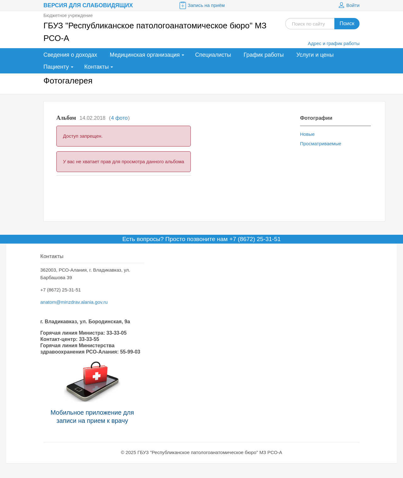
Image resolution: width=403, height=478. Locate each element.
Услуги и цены (314, 55)
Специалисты (213, 55)
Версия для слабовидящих (88, 5)
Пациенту (56, 67)
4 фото (119, 118)
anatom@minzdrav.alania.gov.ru (74, 302)
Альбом (66, 118)
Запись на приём (201, 5)
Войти (348, 5)
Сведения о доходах (70, 55)
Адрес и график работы (334, 43)
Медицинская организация (144, 55)
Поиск (346, 23)
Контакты (96, 67)
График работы (264, 55)
